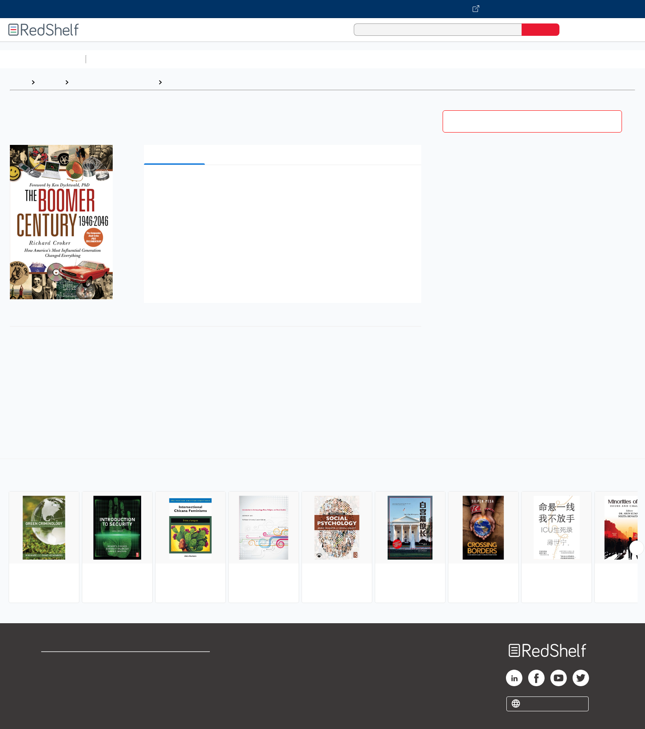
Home (18, 82)
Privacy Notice (64, 688)
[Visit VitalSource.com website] (322, 9)
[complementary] (322, 532)
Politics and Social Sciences (405, 59)
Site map (54, 701)
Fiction (465, 59)
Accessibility (173, 688)
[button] (284, 183)
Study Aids (111, 59)
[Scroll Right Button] (636, 547)
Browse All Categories (43, 59)
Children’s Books (546, 59)
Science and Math (161, 59)
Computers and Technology (235, 59)
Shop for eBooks (67, 662)
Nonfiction (498, 59)
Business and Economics (319, 59)
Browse (50, 82)
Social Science (188, 82)
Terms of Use (175, 662)
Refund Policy (175, 675)
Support (53, 675)
